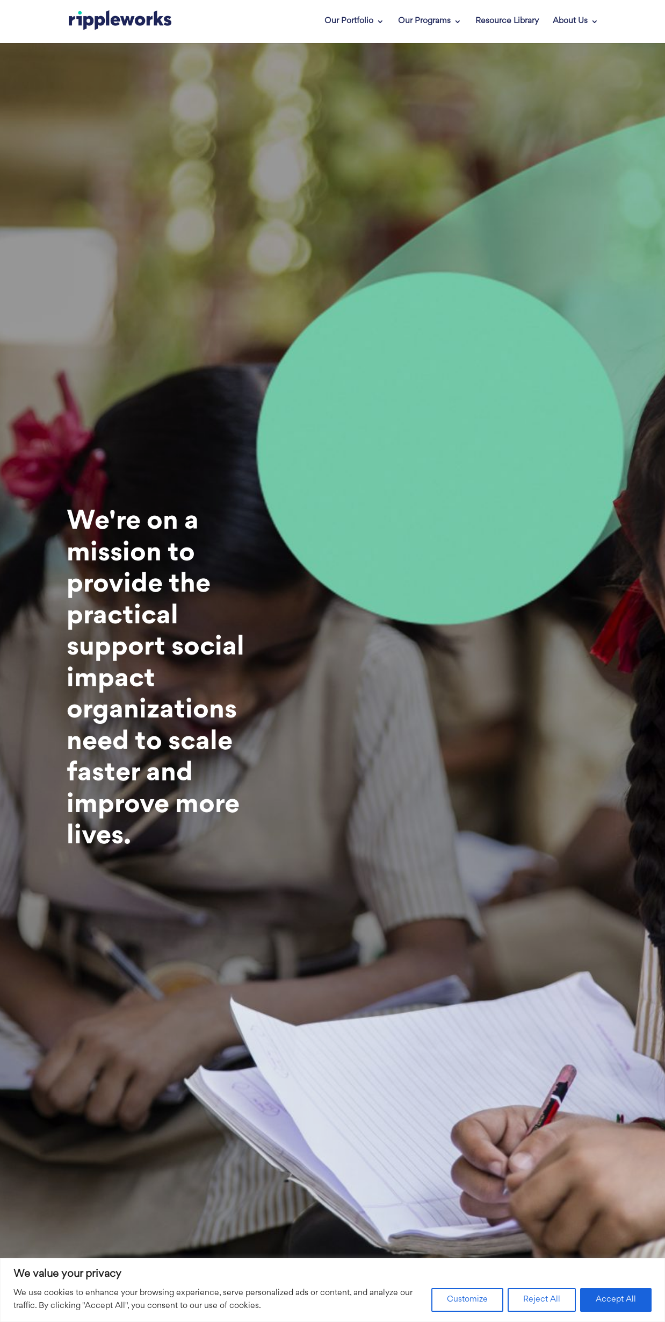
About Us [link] (570, 21)
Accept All (616, 1300)
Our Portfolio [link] (348, 21)
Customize (467, 1300)
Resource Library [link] (507, 21)
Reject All (541, 1300)
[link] (113, 21)
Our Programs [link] (424, 21)
